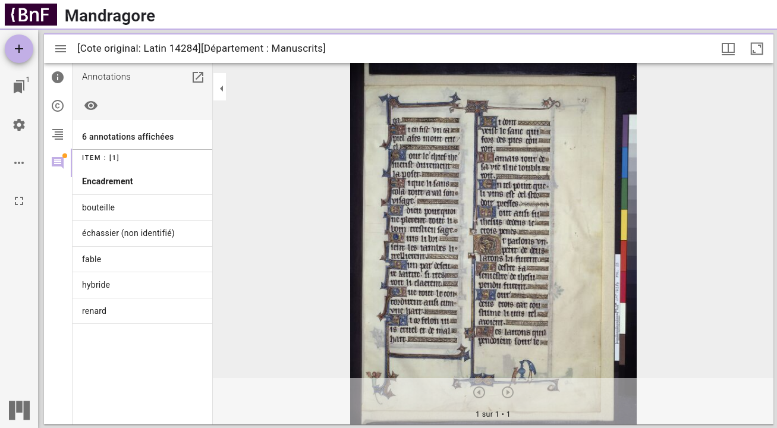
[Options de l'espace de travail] (19, 163)
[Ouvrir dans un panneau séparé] (198, 77)
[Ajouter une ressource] (19, 48)
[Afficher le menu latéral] (60, 48)
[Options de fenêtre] (728, 48)
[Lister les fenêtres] (19, 87)
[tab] (58, 77)
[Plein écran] (19, 201)
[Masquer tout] (91, 106)
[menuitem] (142, 181)
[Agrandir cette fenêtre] (757, 48)
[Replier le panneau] (222, 88)
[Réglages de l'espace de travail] (19, 125)
